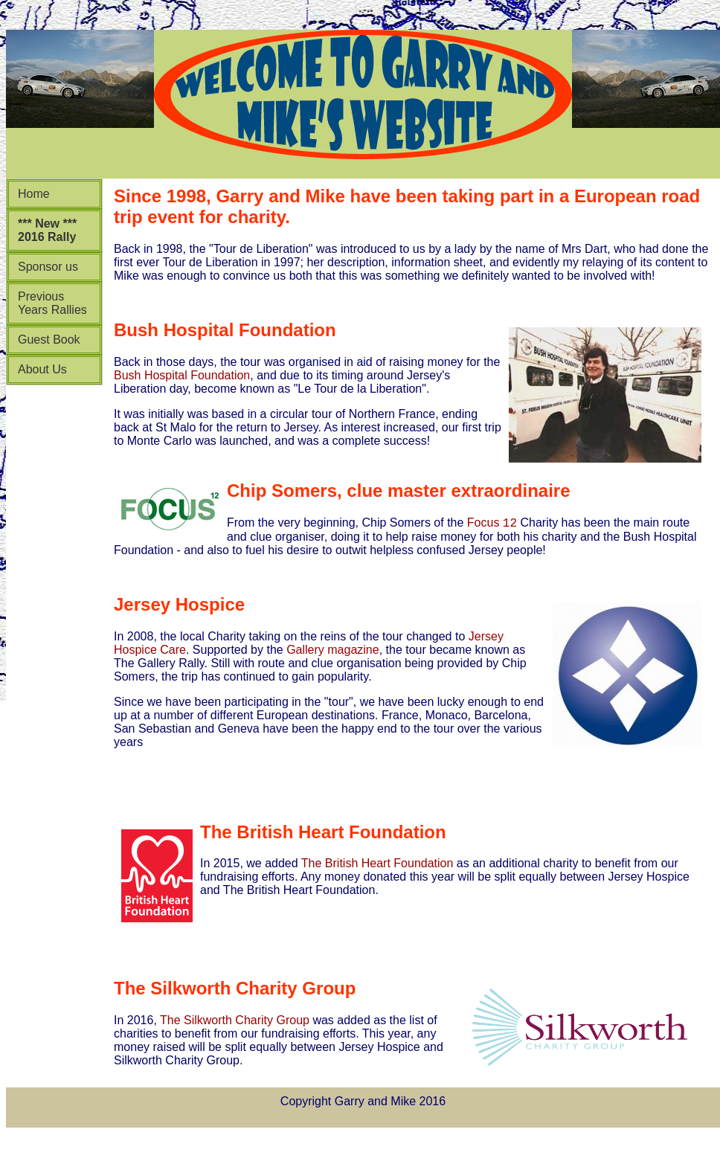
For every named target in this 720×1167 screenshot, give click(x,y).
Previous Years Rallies (52, 303)
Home (34, 193)
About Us (42, 369)
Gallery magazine (331, 652)
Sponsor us (48, 266)
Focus (492, 524)
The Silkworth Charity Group (234, 1022)
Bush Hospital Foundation (182, 375)
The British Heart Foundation (377, 865)
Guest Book (49, 339)
